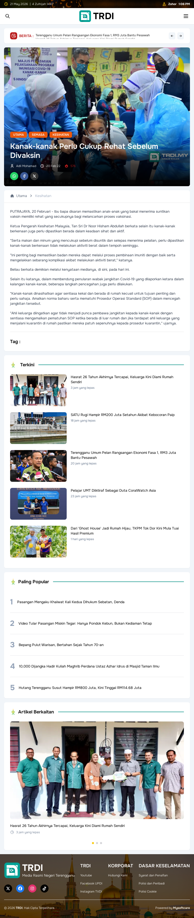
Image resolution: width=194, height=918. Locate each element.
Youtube (86, 875)
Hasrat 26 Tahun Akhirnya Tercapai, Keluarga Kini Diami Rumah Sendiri (85, 36)
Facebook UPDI (91, 883)
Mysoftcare (181, 908)
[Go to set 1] (93, 843)
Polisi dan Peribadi (152, 883)
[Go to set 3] (101, 843)
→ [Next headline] (180, 36)
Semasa (38, 135)
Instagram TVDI (91, 891)
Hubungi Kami (118, 875)
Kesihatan (61, 135)
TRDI (19, 908)
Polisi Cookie (148, 891)
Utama (18, 135)
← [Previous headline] (172, 36)
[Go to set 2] (97, 843)
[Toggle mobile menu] (186, 16)
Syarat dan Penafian (153, 875)
